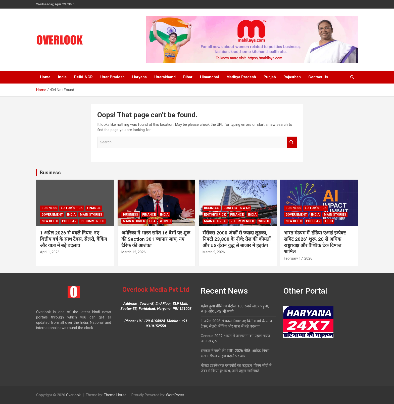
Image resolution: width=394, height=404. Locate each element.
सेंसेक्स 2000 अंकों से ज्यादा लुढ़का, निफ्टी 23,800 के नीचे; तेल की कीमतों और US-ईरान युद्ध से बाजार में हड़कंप (237, 239)
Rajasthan (292, 77)
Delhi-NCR (83, 77)
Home (45, 77)
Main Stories (91, 214)
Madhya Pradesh (241, 77)
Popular (69, 221)
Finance (94, 208)
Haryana (139, 77)
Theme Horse (115, 395)
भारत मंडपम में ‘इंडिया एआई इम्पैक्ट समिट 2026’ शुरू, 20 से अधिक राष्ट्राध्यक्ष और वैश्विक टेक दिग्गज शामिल (315, 242)
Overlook (73, 395)
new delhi (49, 221)
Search (292, 142)
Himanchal (209, 77)
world (165, 221)
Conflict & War (236, 208)
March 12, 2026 (133, 252)
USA (152, 221)
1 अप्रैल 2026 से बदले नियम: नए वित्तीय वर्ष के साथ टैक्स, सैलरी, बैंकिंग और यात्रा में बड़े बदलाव (73, 239)
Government (52, 214)
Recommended (92, 221)
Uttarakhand (165, 77)
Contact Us (318, 77)
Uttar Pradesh (112, 77)
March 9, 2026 (214, 252)
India (62, 77)
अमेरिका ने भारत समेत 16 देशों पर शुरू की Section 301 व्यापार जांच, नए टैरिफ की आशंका (155, 239)
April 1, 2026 (50, 252)
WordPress (175, 395)
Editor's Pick (72, 208)
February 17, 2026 (298, 258)
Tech (329, 221)
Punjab (270, 77)
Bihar (187, 77)
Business (50, 173)
